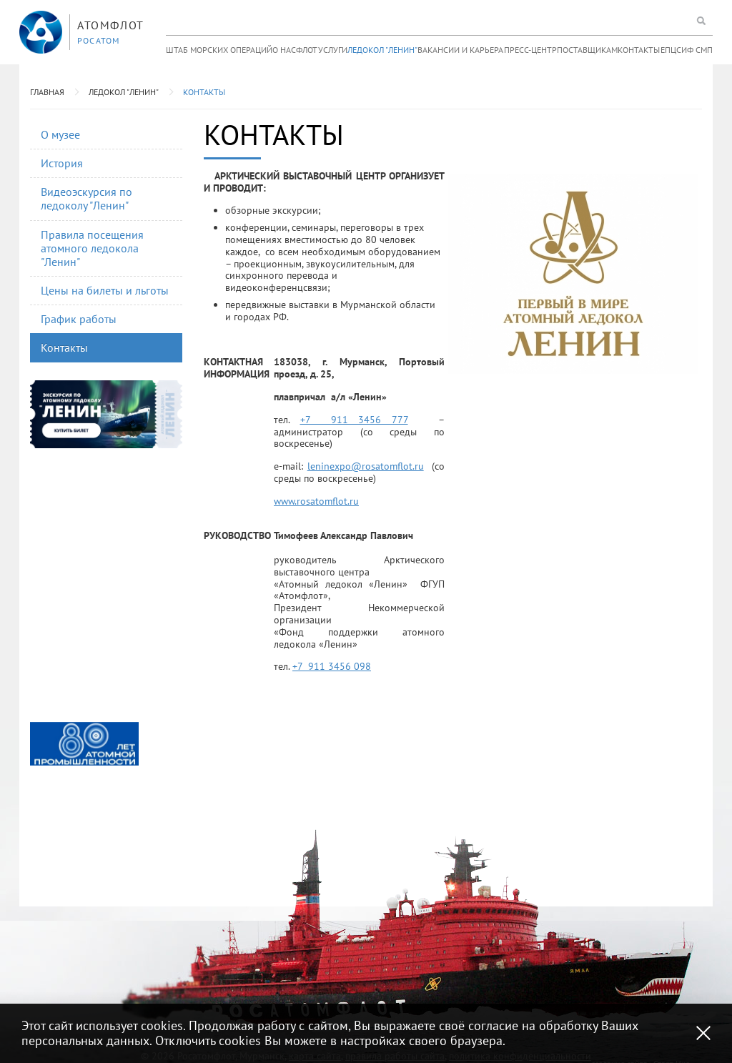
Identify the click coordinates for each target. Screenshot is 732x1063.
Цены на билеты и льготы (105, 290)
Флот (306, 49)
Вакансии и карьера (460, 49)
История (62, 163)
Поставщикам (587, 49)
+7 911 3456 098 (331, 666)
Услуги (332, 49)
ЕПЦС (671, 49)
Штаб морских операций (219, 49)
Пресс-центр (530, 49)
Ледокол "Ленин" (382, 49)
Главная (47, 91)
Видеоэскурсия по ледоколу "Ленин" (86, 198)
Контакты (639, 49)
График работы (79, 319)
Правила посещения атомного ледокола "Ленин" (92, 248)
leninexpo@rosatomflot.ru (365, 466)
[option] (84, 744)
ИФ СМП (697, 49)
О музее (60, 134)
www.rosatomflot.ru (316, 501)
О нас (284, 49)
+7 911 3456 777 (354, 419)
